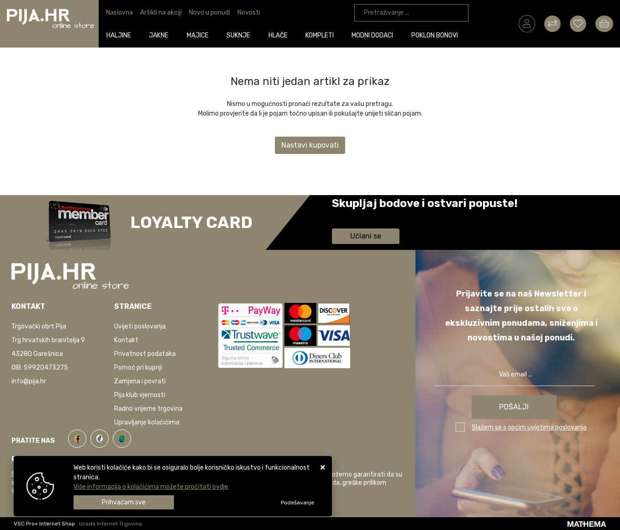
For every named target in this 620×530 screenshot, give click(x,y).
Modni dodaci (374, 35)
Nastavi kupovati (310, 145)
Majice (199, 35)
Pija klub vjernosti (139, 395)
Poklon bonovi (436, 35)
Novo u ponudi (209, 12)
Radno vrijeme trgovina (148, 409)
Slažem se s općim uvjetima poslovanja (529, 427)
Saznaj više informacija (366, 216)
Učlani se (365, 236)
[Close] (124, 502)
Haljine (120, 35)
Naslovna (119, 12)
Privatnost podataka (145, 354)
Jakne (160, 35)
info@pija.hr (28, 381)
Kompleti (321, 35)
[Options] (297, 502)
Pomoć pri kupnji (138, 367)
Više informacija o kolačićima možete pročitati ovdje (151, 487)
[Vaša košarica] (604, 23)
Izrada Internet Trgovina (110, 523)
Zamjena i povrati (140, 381)
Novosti (248, 12)
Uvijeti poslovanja (140, 326)
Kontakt (126, 340)
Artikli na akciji (161, 12)
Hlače (279, 35)
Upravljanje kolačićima (146, 422)
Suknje (240, 35)
